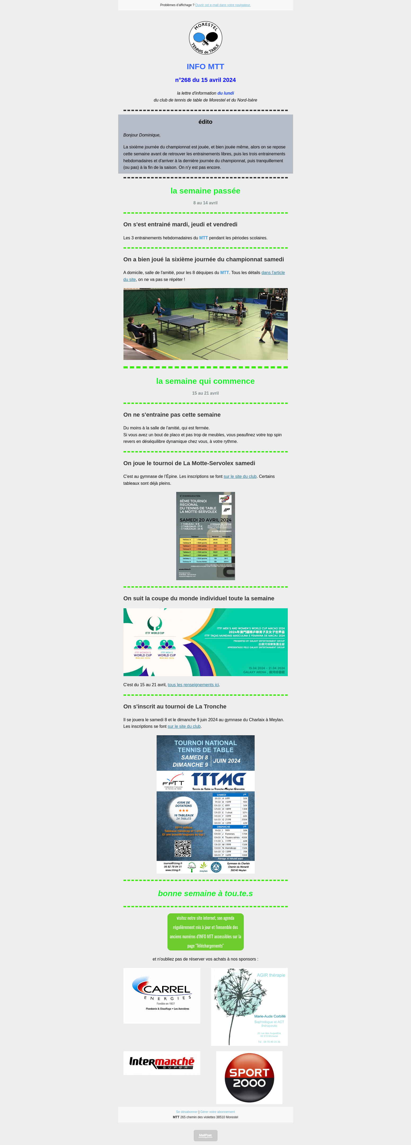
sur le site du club (240, 476)
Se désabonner (187, 1112)
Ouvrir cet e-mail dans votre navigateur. (223, 5)
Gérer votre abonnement (217, 1112)
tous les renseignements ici (193, 684)
